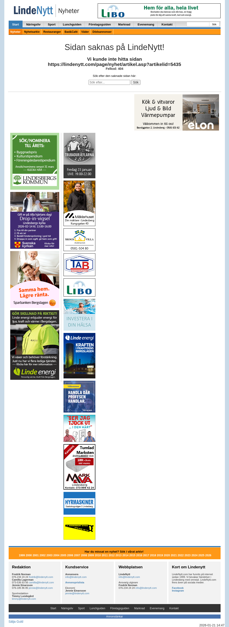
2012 (112, 555)
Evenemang (146, 24)
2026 (208, 555)
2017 (146, 555)
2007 (77, 555)
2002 (43, 555)
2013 (118, 555)
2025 (201, 555)
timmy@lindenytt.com (24, 598)
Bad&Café (71, 31)
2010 (98, 555)
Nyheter (15, 31)
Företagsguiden (100, 24)
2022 (181, 555)
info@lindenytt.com (76, 577)
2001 (36, 555)
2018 (153, 555)
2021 (174, 555)
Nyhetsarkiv (32, 31)
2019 (160, 555)
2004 (56, 555)
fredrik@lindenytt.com (41, 577)
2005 (63, 555)
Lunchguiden (72, 24)
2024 (194, 555)
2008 (84, 555)
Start (15, 24)
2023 (188, 555)
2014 (125, 555)
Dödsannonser (102, 31)
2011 (105, 555)
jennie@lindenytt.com (41, 588)
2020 (167, 555)
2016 (139, 555)
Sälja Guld (16, 621)
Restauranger (52, 31)
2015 (132, 555)
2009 (91, 555)
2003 (49, 555)
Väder (85, 31)
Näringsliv (33, 24)
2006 (70, 555)
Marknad (124, 24)
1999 (22, 555)
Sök (214, 24)
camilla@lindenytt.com (41, 582)
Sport (52, 24)
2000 (29, 555)
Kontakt (167, 24)
